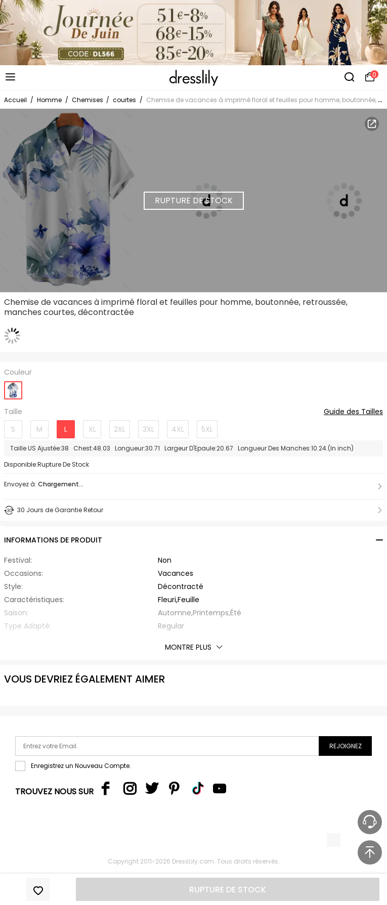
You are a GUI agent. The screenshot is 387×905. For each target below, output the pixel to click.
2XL (119, 429)
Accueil (15, 100)
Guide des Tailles (353, 412)
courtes (124, 100)
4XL (177, 429)
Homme (49, 100)
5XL (207, 429)
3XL (148, 429)
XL (92, 429)
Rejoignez (345, 746)
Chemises (88, 100)
